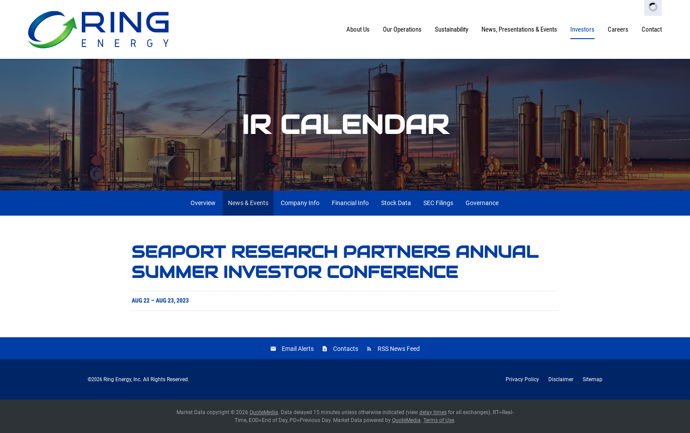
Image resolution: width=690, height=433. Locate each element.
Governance (482, 202)
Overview (203, 202)
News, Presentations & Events (519, 29)
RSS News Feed (399, 348)
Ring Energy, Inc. (122, 379)
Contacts (345, 348)
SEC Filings (438, 202)
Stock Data (396, 202)
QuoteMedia (264, 412)
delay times (433, 412)
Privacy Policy (522, 379)
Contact (652, 29)
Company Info (300, 202)
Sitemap (592, 379)
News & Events (248, 202)
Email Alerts (298, 348)
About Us (358, 29)
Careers (618, 29)
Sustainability (451, 29)
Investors (582, 29)
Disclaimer (560, 379)
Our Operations (402, 29)
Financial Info (350, 202)
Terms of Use (438, 420)
